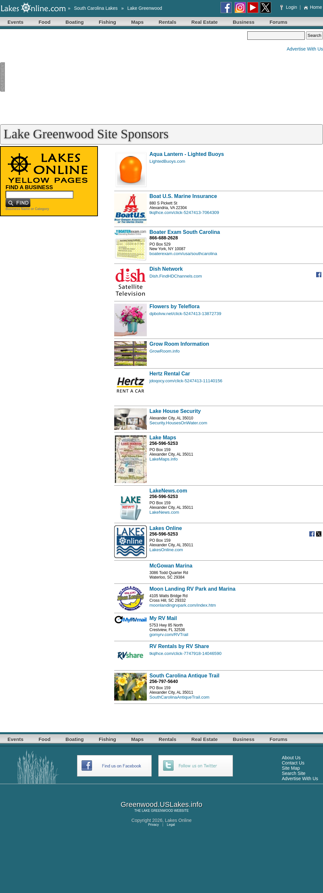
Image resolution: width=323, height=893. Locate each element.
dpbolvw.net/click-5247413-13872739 (185, 313)
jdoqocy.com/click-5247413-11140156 (186, 380)
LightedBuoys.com (167, 161)
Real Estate (205, 22)
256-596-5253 (163, 443)
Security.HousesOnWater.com (178, 422)
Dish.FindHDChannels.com (175, 276)
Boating (75, 22)
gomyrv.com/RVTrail (168, 634)
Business (243, 22)
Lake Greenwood (144, 8)
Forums (278, 22)
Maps (137, 22)
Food (44, 22)
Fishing (107, 22)
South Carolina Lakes (96, 8)
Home (312, 7)
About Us (291, 757)
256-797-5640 (163, 681)
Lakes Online (178, 820)
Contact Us (293, 762)
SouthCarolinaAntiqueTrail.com (179, 697)
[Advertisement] (123, 77)
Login (289, 7)
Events (15, 22)
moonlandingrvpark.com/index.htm (182, 605)
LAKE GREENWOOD (157, 810)
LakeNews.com (164, 512)
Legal (171, 824)
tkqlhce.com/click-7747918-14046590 (185, 653)
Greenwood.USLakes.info (162, 804)
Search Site (293, 773)
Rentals (167, 22)
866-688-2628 (163, 237)
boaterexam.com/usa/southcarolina (183, 253)
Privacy (153, 824)
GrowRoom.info (164, 351)
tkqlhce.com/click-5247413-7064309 (184, 212)
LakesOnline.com (166, 549)
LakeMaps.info (163, 459)
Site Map (291, 768)
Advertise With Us (305, 49)
